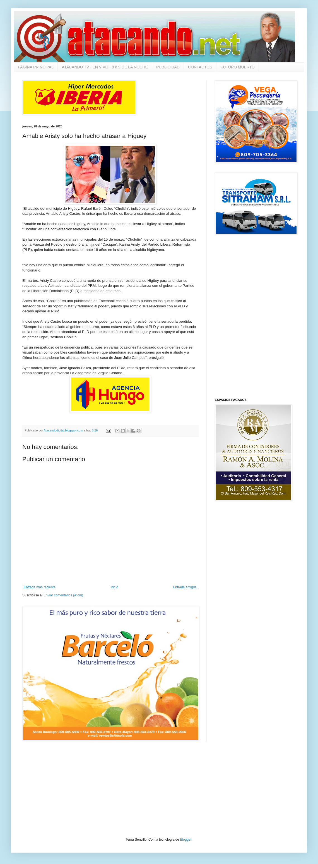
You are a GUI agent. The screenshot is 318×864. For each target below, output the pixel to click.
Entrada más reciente (40, 587)
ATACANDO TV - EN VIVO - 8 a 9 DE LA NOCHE (105, 67)
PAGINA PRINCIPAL (36, 67)
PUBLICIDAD (168, 67)
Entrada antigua (185, 587)
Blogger (185, 839)
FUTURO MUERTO (238, 67)
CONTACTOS (200, 67)
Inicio (114, 587)
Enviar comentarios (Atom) (63, 595)
